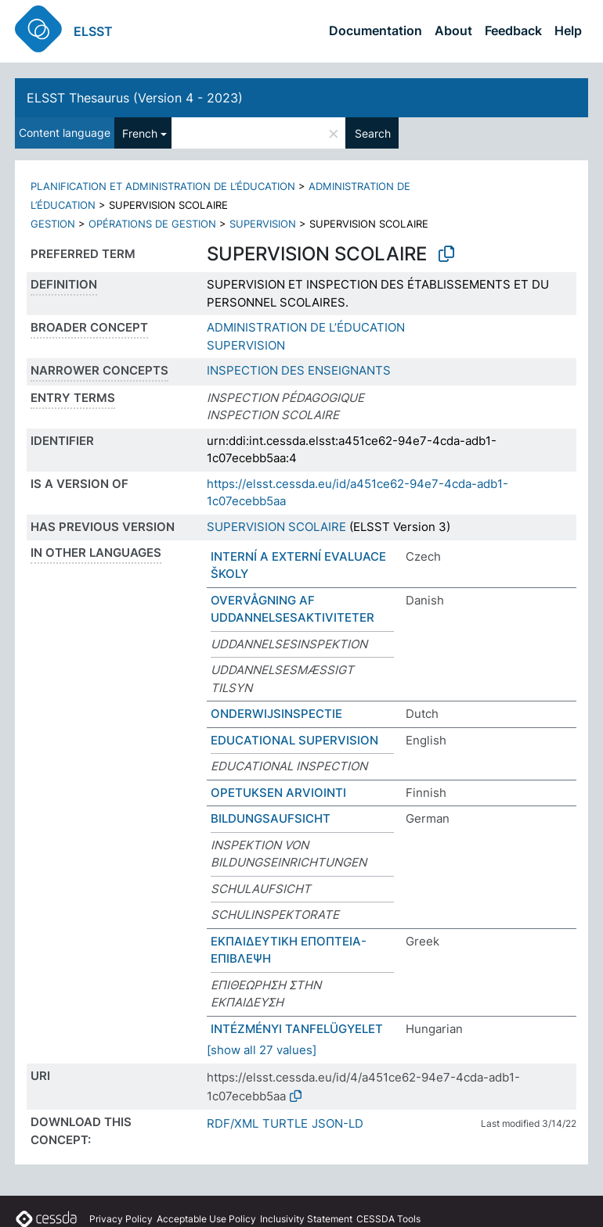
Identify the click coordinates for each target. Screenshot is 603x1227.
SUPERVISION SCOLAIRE (276, 526)
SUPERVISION (262, 223)
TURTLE (285, 1123)
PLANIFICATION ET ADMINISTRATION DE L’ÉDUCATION (163, 186)
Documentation (375, 30)
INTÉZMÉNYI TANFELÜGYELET (297, 1028)
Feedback (513, 30)
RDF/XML (232, 1123)
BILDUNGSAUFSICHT (270, 818)
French (139, 133)
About (453, 30)
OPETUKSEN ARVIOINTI (278, 792)
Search (373, 133)
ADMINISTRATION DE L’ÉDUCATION (306, 327)
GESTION (53, 223)
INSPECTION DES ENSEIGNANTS (299, 370)
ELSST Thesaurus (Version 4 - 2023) (135, 98)
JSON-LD (337, 1123)
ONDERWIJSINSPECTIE (276, 713)
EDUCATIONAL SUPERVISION (294, 740)
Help (568, 30)
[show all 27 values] (261, 1049)
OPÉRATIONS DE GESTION (152, 223)
